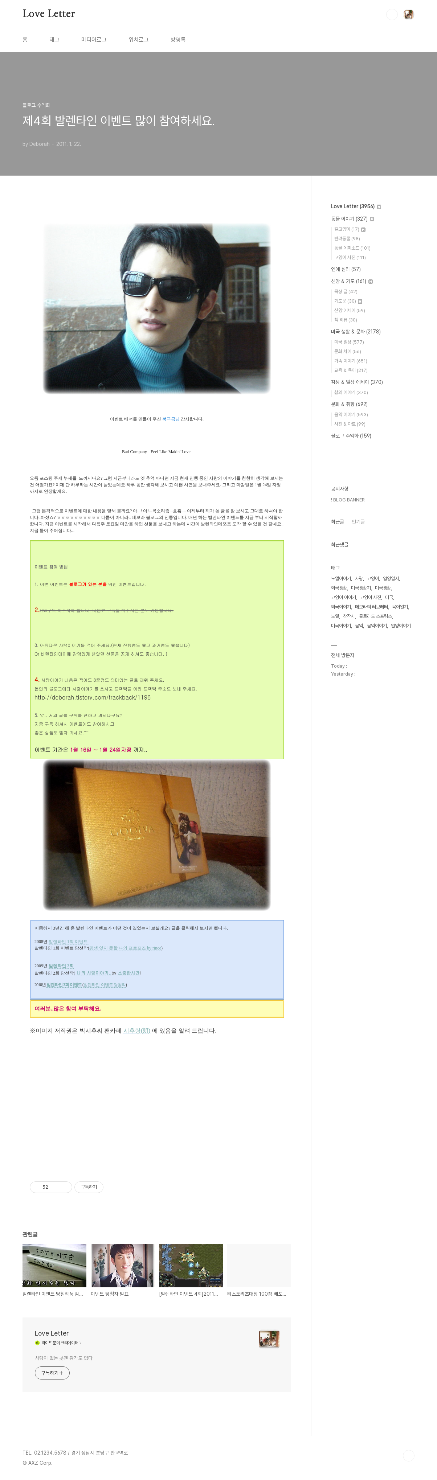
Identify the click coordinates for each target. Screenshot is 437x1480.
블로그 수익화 (351, 436)
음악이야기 (377, 625)
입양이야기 (401, 625)
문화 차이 (347, 351)
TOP (408, 1455)
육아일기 (400, 607)
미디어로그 (94, 39)
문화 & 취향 (349, 404)
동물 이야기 (352, 219)
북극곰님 (171, 419)
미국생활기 (361, 588)
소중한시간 (128, 972)
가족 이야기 (350, 361)
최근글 (337, 522)
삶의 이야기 (351, 392)
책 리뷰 (345, 320)
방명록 (178, 39)
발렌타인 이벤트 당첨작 (104, 984)
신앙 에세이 (349, 310)
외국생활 (339, 588)
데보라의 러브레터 (371, 607)
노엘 (335, 616)
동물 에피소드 (352, 248)
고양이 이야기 (343, 597)
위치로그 (138, 39)
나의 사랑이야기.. (94, 972)
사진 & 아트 (349, 424)
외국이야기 (341, 607)
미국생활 (383, 588)
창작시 (349, 616)
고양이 (373, 578)
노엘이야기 (341, 578)
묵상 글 (346, 291)
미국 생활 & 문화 (356, 332)
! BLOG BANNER (348, 500)
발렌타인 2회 (61, 965)
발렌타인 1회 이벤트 (69, 941)
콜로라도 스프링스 (375, 616)
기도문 (348, 301)
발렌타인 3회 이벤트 (64, 984)
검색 (392, 14)
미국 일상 (349, 342)
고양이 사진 (350, 257)
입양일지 (391, 578)
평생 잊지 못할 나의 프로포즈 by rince (125, 948)
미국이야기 (341, 625)
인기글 (358, 522)
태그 (54, 39)
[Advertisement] (157, 1111)
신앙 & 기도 (352, 281)
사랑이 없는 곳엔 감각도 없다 (63, 1358)
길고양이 (349, 229)
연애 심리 (346, 269)
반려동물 (347, 238)
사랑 (359, 578)
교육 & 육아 (351, 370)
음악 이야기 (351, 414)
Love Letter (49, 14)
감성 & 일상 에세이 (357, 382)
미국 (389, 597)
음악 (359, 625)
